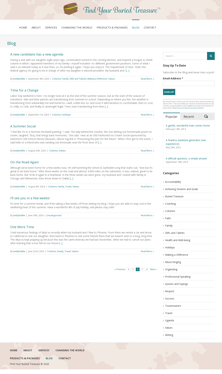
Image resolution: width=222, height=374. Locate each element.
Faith (168, 218)
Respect (169, 291)
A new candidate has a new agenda (36, 54)
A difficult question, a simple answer (186, 158)
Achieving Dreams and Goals (181, 189)
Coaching (170, 203)
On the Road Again (24, 162)
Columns (56, 78)
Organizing (171, 269)
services (43, 350)
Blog (49, 358)
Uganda (169, 320)
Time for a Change (24, 90)
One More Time (22, 227)
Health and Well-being (177, 240)
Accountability (173, 181)
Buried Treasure (174, 196)
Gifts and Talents (78, 78)
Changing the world (70, 350)
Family (65, 78)
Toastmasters (173, 305)
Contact (65, 358)
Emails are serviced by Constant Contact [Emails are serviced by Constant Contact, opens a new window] (188, 108)
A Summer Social (23, 126)
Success (169, 298)
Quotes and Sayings (176, 284)
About (27, 350)
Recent (189, 116)
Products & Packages (25, 358)
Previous (120, 269)
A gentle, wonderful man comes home (188, 125)
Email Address (173, 78)
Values (111, 78)
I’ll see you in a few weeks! (30, 198)
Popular (171, 116)
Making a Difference (97, 78)
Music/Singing (173, 262)
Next (152, 269)
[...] (127, 70)
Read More (146, 78)
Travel (68, 186)
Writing (169, 335)
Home (13, 350)
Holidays (66, 114)
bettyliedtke (19, 78)
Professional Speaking (177, 276)
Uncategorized (53, 215)
